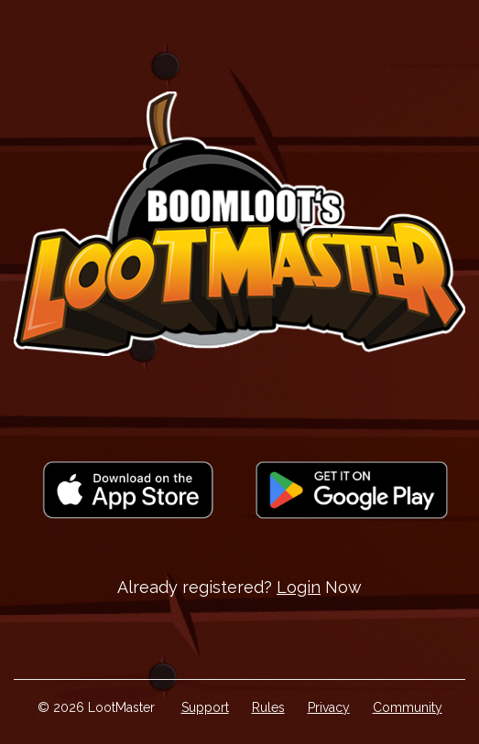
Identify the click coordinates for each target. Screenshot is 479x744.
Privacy (329, 707)
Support (205, 707)
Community (407, 707)
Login (299, 587)
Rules (268, 707)
